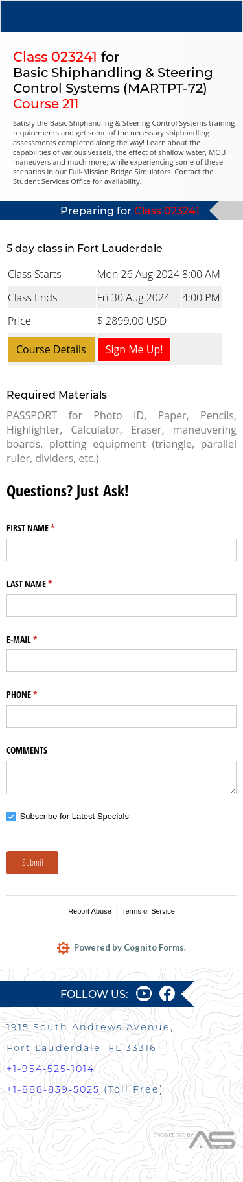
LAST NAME (44, 583)
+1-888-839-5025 (53, 1089)
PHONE (36, 694)
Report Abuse (89, 911)
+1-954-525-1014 (50, 1068)
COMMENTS (26, 750)
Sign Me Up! (134, 349)
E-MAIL (36, 639)
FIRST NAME (45, 528)
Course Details (51, 349)
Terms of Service (148, 911)
